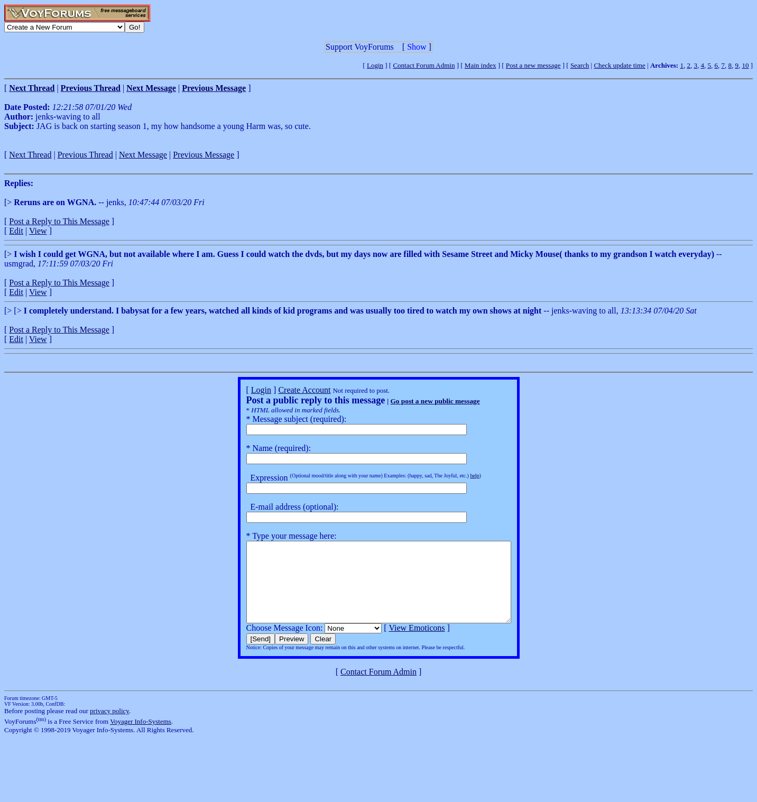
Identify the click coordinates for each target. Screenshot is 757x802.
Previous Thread (85, 154)
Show (416, 46)
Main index (480, 65)
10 (745, 65)
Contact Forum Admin (424, 65)
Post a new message (533, 65)
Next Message (143, 154)
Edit (16, 230)
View (38, 230)
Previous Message (203, 154)
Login (375, 65)
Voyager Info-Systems (140, 737)
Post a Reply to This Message (59, 221)
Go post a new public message (419, 401)
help (458, 475)
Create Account (288, 389)
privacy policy (109, 727)
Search (579, 65)
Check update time (619, 65)
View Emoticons (401, 643)
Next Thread (30, 154)
